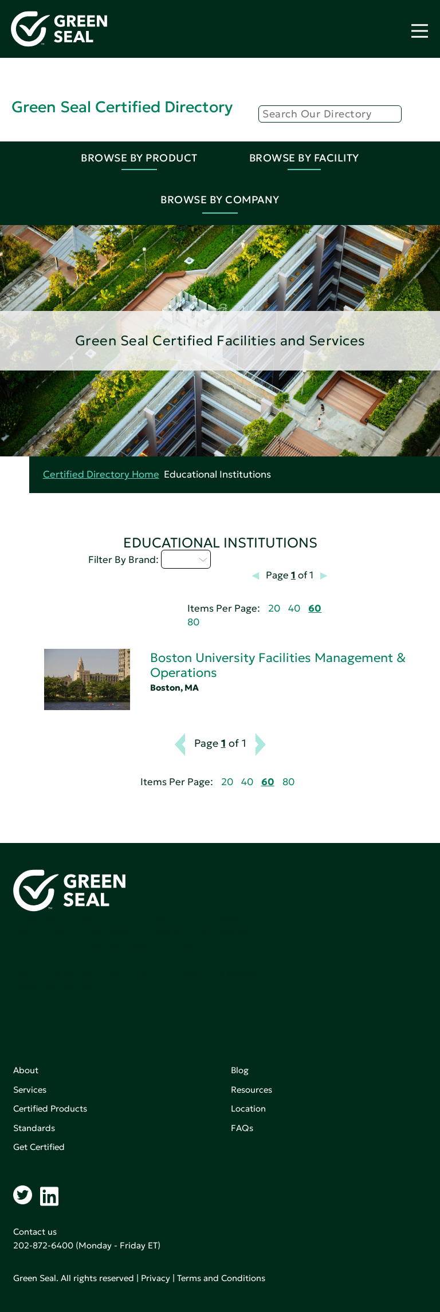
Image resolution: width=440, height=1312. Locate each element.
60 (314, 608)
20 (274, 608)
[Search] (330, 114)
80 (193, 622)
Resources (251, 1089)
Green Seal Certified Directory (122, 106)
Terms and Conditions (221, 1277)
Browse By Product (139, 157)
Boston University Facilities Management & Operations (278, 665)
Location (248, 1108)
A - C (185, 558)
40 (294, 608)
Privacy (155, 1277)
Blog (240, 1070)
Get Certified (39, 1146)
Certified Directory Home (101, 474)
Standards (34, 1127)
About (25, 1070)
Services (29, 1089)
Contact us (35, 1231)
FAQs (242, 1127)
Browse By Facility (304, 157)
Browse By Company (220, 199)
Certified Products (50, 1108)
